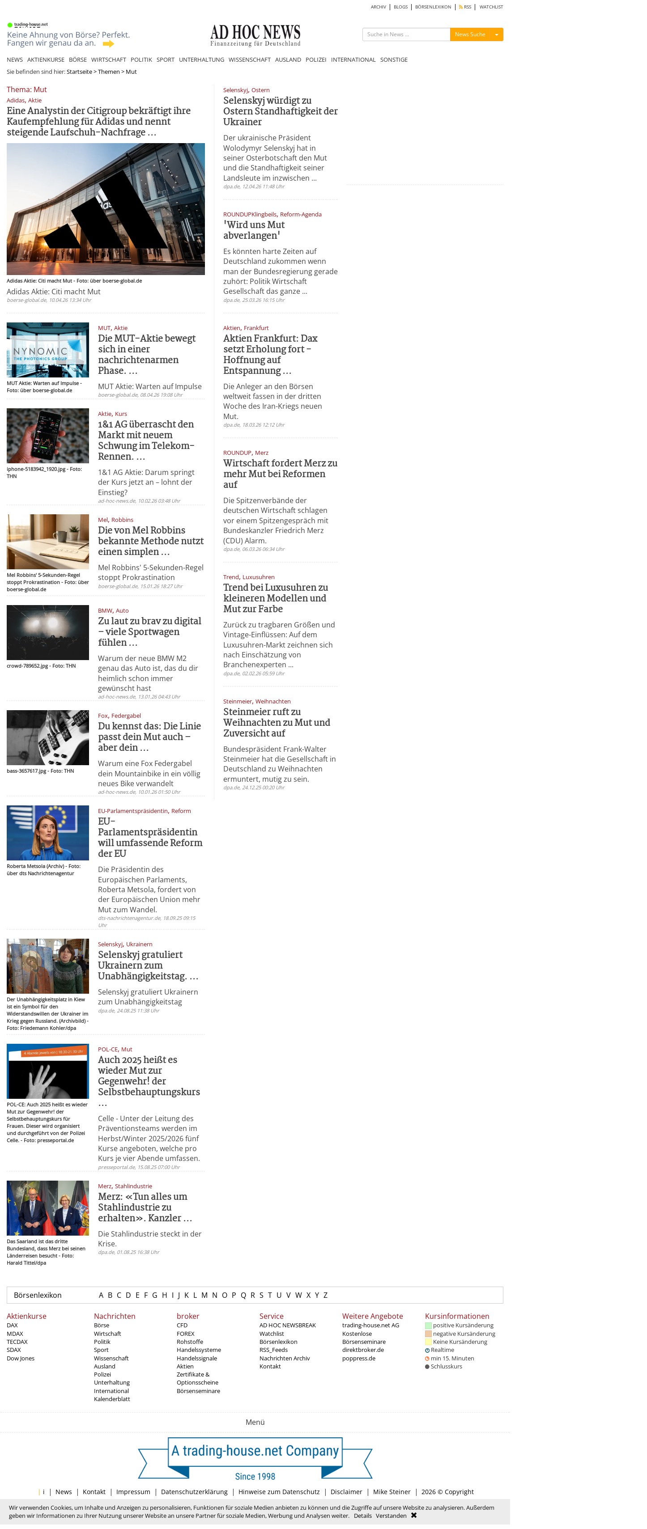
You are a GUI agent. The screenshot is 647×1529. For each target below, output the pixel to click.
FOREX (186, 1334)
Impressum (133, 1491)
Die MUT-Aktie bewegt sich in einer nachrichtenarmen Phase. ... (147, 355)
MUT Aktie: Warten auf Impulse (150, 386)
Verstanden (391, 1516)
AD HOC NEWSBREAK (288, 1325)
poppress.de (358, 1358)
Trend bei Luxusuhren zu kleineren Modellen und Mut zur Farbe (275, 599)
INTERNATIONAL (353, 59)
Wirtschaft (107, 1334)
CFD (182, 1325)
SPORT (166, 59)
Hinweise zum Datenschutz (279, 1491)
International (111, 1391)
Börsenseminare (198, 1391)
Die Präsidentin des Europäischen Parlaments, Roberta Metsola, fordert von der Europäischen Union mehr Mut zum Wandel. (149, 889)
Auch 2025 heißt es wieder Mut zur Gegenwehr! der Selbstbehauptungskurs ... (149, 1082)
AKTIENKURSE (45, 59)
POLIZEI (316, 59)
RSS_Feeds (274, 1350)
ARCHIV (378, 7)
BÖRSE (78, 59)
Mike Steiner (392, 1491)
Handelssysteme (199, 1350)
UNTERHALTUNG (201, 59)
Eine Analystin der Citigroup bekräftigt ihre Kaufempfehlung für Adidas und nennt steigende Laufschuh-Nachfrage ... (99, 122)
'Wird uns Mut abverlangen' (254, 231)
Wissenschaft (111, 1358)
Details (363, 1516)
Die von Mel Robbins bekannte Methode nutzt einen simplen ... (151, 542)
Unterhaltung (112, 1382)
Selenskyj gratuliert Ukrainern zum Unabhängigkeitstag (148, 997)
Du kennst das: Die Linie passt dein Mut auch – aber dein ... (149, 738)
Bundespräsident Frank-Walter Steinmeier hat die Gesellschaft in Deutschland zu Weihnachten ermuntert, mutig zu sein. (279, 764)
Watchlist (272, 1334)
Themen (109, 72)
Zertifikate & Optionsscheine (197, 1378)
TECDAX (17, 1342)
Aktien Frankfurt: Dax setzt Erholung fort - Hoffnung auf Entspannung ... (270, 355)
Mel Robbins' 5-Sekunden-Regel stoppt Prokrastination (151, 572)
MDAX (15, 1334)
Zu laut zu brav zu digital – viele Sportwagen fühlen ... (149, 632)
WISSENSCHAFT (250, 59)
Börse (101, 1325)
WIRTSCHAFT (108, 59)
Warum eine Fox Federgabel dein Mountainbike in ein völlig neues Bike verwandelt (149, 773)
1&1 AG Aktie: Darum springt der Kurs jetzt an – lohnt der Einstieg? (146, 482)
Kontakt (270, 1366)
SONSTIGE (394, 59)
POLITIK (141, 59)
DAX (12, 1325)
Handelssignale (197, 1358)
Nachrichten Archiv (285, 1358)
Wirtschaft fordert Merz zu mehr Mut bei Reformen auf (280, 475)
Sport (101, 1350)
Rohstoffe (190, 1342)
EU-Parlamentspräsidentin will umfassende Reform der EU (150, 838)
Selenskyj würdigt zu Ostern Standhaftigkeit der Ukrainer (280, 112)
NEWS (15, 59)
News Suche (470, 34)
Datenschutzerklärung (194, 1491)
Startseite (79, 72)
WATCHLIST (491, 7)
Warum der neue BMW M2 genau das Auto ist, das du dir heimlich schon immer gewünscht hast (148, 673)
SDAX (14, 1350)
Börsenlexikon (38, 1295)
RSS (465, 7)
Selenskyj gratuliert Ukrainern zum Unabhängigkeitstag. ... (148, 966)
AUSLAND (288, 59)
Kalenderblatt (112, 1399)
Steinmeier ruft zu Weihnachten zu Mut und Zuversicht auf (276, 723)
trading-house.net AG (370, 1325)
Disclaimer (346, 1491)
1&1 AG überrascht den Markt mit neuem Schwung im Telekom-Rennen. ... (146, 441)
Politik (102, 1342)
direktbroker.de (363, 1350)
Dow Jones (20, 1358)
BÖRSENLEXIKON (433, 7)
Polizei (102, 1374)
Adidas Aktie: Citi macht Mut (54, 291)
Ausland (104, 1366)
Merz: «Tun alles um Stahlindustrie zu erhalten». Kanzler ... (145, 1208)
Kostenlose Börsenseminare (364, 1338)
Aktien (185, 1366)
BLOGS (401, 7)
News (63, 1491)
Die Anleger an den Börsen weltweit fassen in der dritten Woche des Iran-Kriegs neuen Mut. (272, 401)
